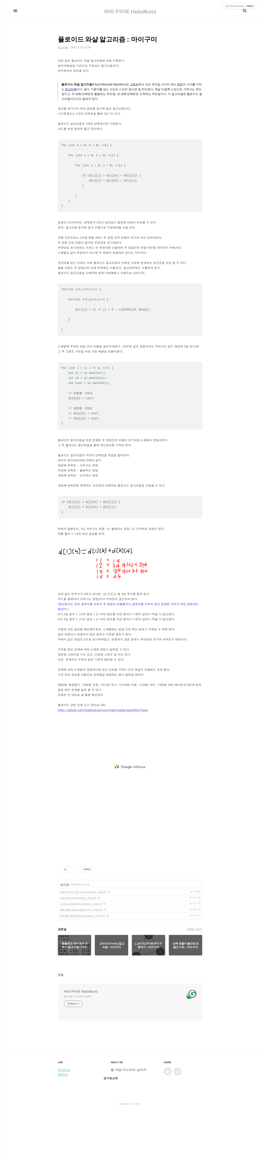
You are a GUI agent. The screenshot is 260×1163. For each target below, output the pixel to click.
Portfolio (64, 1120)
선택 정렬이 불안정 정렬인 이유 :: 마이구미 (81, 960)
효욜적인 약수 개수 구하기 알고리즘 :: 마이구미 (83, 942)
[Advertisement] (130, 80)
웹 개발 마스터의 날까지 (78, 1047)
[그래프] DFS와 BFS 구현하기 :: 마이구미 (81, 954)
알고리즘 (64, 934)
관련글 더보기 (194, 979)
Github (63, 1125)
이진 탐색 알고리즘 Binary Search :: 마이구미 (82, 966)
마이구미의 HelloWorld (81, 1042)
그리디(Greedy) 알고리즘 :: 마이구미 (78, 948)
